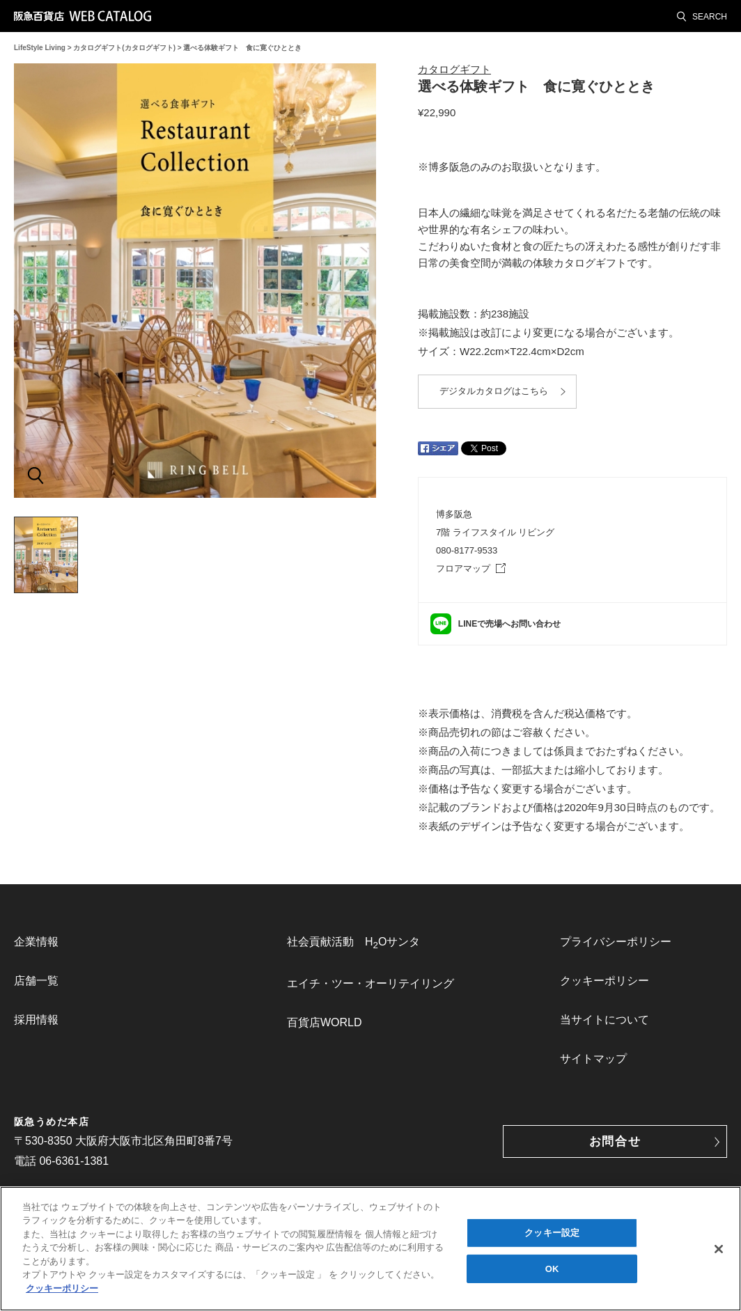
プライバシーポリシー (615, 942)
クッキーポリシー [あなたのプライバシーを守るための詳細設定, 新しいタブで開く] (62, 1292)
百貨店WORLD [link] (324, 1022)
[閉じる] (718, 1252)
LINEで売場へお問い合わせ (509, 624)
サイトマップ (593, 1059)
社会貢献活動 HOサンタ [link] (353, 943)
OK (552, 1272)
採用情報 (36, 1020)
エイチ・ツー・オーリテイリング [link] (370, 983)
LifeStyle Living (39, 48)
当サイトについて (604, 1020)
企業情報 (36, 942)
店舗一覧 (36, 981)
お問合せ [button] (615, 1141)
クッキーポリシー (604, 981)
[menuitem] (97, 942)
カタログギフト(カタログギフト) (124, 48)
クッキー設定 (551, 1236)
